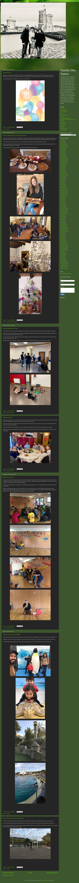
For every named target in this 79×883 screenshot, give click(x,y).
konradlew (44, 880)
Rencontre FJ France (7, 417)
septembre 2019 (64, 231)
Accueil (30, 872)
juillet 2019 (63, 234)
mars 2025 (63, 141)
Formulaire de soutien (13, 59)
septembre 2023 (64, 163)
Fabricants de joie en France (66, 273)
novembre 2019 (64, 228)
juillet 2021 (63, 198)
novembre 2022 (64, 175)
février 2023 (63, 172)
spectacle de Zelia (7, 72)
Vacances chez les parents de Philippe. (12, 634)
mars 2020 (63, 222)
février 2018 (63, 260)
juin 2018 (62, 254)
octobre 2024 (63, 147)
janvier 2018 (63, 262)
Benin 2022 (63, 108)
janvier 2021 (63, 207)
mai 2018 (62, 256)
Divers (62, 113)
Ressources (63, 122)
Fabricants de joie (10, 321)
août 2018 (62, 251)
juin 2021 (62, 199)
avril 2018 (62, 257)
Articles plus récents (8, 872)
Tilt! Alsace (63, 126)
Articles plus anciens (52, 872)
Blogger (52, 880)
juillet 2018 (63, 253)
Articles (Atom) (11, 875)
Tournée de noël (64, 128)
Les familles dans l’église (65, 117)
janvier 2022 (63, 188)
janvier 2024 (63, 156)
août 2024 (62, 149)
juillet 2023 (63, 166)
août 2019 (62, 233)
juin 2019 (62, 236)
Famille (15, 321)
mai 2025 (62, 140)
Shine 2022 (63, 125)
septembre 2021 (64, 195)
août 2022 (62, 178)
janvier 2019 (63, 243)
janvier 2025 (63, 144)
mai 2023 (62, 169)
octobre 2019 (63, 230)
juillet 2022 (63, 179)
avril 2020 (62, 221)
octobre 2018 (63, 248)
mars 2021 (63, 204)
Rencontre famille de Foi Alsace (10, 328)
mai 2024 (62, 152)
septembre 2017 (64, 268)
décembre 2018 (64, 245)
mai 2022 (62, 182)
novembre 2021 (64, 192)
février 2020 (63, 224)
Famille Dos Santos (15, 5)
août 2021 (62, 196)
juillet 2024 (63, 150)
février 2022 (63, 187)
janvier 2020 (63, 225)
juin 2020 (62, 217)
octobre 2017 (63, 266)
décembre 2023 (64, 158)
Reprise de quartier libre (8, 477)
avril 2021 (62, 202)
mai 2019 (62, 237)
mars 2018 (63, 259)
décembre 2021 (64, 190)
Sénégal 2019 (63, 123)
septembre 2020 (64, 213)
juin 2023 (62, 167)
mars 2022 (63, 185)
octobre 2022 (63, 176)
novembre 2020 (64, 210)
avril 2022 (62, 184)
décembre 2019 (64, 227)
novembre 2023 (64, 159)
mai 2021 (62, 201)
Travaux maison (64, 129)
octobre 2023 (63, 161)
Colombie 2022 (63, 111)
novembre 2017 (64, 265)
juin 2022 (62, 181)
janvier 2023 (63, 173)
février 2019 (63, 242)
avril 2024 (62, 153)
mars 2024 (63, 155)
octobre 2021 (63, 193)
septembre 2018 (64, 249)
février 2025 (63, 143)
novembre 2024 (64, 146)
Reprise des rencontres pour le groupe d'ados (13, 818)
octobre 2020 (63, 211)
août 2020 (62, 214)
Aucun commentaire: (11, 127)
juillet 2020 (63, 216)
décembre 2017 (64, 263)
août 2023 (62, 164)
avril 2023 (62, 170)
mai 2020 (62, 219)
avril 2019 (62, 239)
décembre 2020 (64, 208)
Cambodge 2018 (64, 110)
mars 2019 (63, 240)
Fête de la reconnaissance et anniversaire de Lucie (14, 135)
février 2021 (63, 205)
